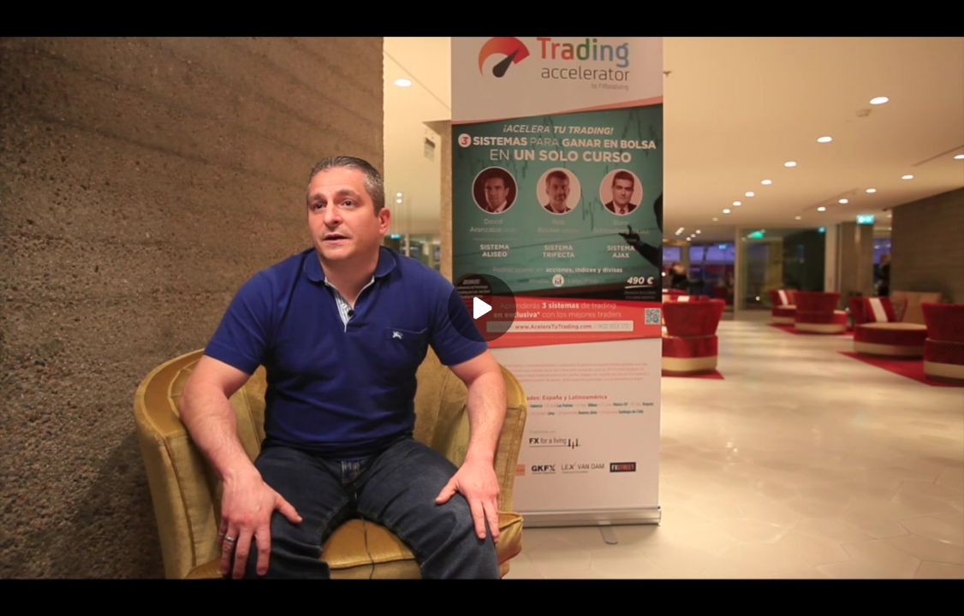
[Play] (482, 308)
